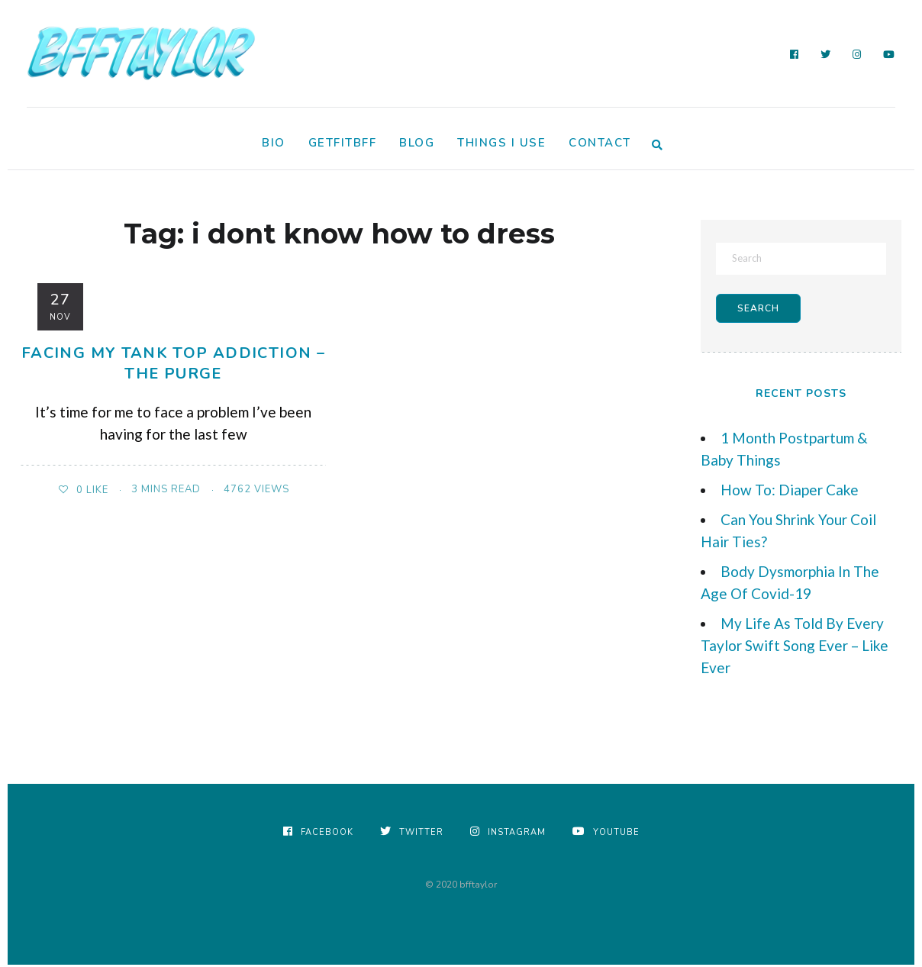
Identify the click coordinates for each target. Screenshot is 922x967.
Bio (273, 142)
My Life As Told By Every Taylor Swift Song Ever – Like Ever (794, 648)
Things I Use (501, 142)
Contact (600, 142)
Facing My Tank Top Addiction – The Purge (173, 363)
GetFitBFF (342, 142)
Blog (416, 142)
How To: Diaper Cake (790, 492)
